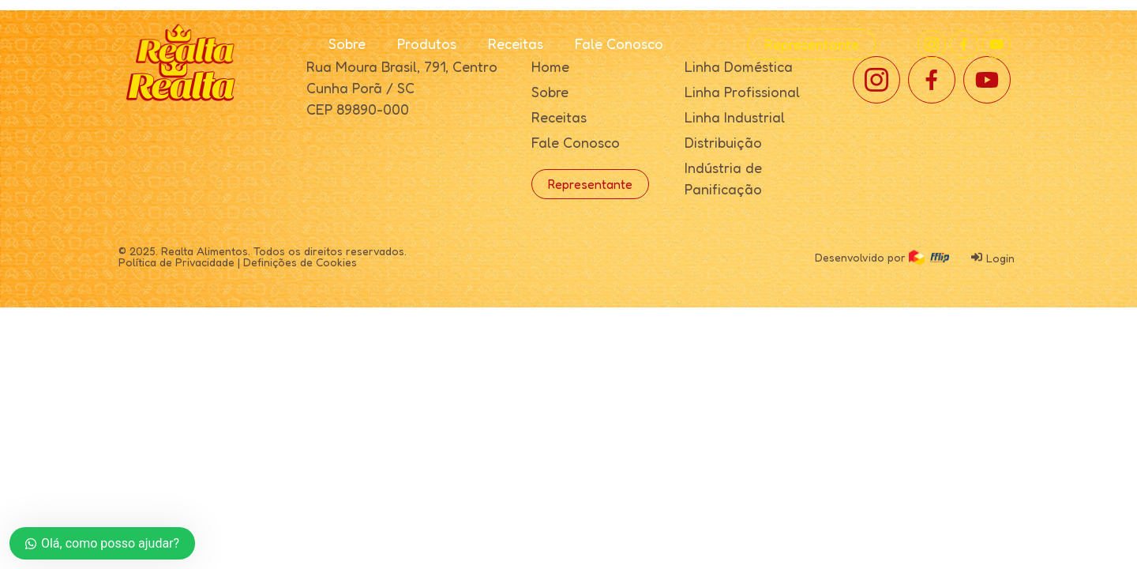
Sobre (347, 43)
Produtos (426, 43)
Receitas (515, 43)
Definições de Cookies (300, 262)
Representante (811, 44)
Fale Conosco (619, 43)
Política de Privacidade (176, 262)
